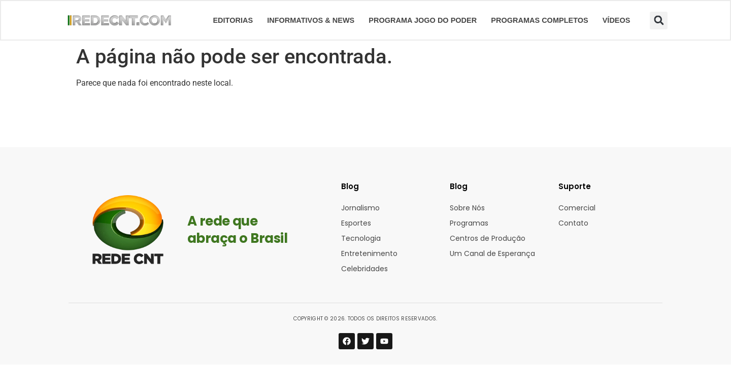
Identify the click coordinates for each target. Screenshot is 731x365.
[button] (659, 20)
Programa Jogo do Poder (423, 20)
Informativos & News (310, 20)
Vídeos (616, 20)
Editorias (233, 20)
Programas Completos (539, 20)
